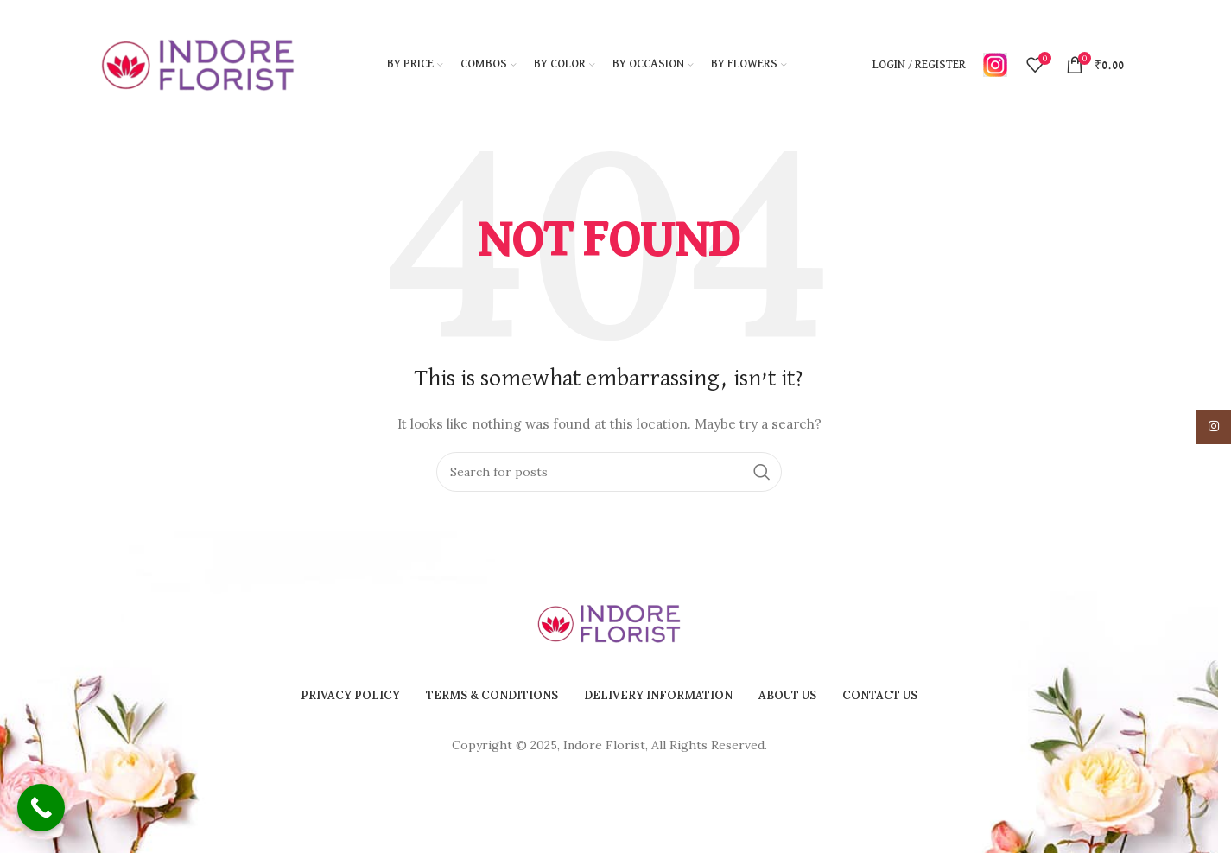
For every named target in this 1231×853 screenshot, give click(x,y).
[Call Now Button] (41, 807)
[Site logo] (197, 64)
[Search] (609, 472)
